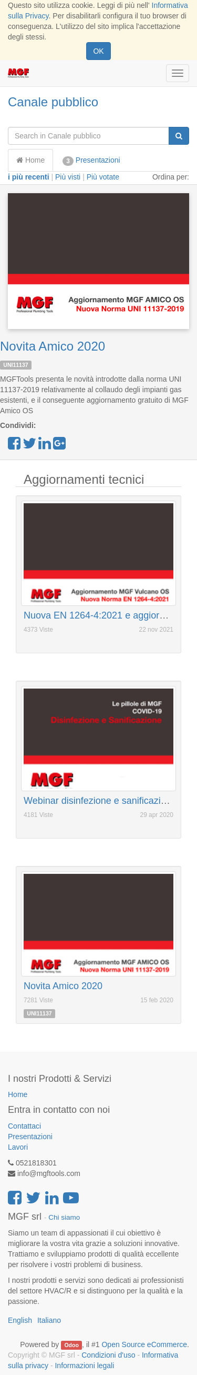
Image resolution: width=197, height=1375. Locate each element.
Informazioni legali (84, 1365)
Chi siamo (64, 1217)
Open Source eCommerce (144, 1344)
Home (30, 160)
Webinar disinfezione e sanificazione (100, 800)
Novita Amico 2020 (52, 346)
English (20, 1320)
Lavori (18, 1147)
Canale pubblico (53, 102)
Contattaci (24, 1126)
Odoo (71, 1345)
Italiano (49, 1320)
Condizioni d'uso (108, 1355)
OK (98, 51)
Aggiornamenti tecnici (84, 479)
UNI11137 (15, 365)
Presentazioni (91, 160)
